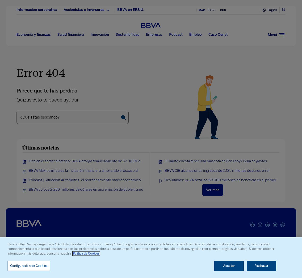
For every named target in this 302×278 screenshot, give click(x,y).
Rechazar (261, 266)
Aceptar (229, 266)
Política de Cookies (86, 253)
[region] (151, 257)
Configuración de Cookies (28, 266)
